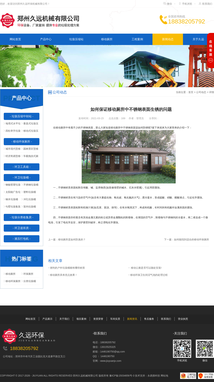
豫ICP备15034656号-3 (121, 375)
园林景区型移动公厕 (30, 149)
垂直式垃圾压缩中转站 (30, 124)
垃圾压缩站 (76, 39)
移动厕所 (107, 39)
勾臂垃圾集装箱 (12, 207)
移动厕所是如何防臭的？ (72, 239)
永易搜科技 (153, 375)
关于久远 (198, 39)
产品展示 (47, 318)
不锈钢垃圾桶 (30, 184)
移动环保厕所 (12, 281)
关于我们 (64, 318)
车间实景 (115, 318)
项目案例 (81, 318)
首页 (190, 92)
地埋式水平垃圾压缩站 (12, 124)
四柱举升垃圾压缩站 (12, 131)
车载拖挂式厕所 (30, 157)
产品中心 (46, 39)
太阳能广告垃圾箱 (12, 193)
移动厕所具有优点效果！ (62, 274)
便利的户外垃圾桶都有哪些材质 (66, 267)
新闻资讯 (132, 318)
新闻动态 (168, 39)
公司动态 (201, 92)
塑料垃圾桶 (29, 192)
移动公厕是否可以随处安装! (145, 267)
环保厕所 (27, 273)
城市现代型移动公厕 (12, 149)
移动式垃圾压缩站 (30, 131)
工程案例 (137, 39)
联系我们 (207, 3)
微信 (169, 3)
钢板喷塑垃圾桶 (12, 185)
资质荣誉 (98, 318)
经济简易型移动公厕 (12, 157)
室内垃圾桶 (29, 206)
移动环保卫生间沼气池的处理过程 (148, 274)
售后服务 (149, 318)
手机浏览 (187, 3)
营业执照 (183, 318)
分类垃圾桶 (29, 281)
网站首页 (15, 39)
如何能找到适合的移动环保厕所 (191, 239)
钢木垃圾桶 (11, 199)
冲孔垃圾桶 (29, 199)
